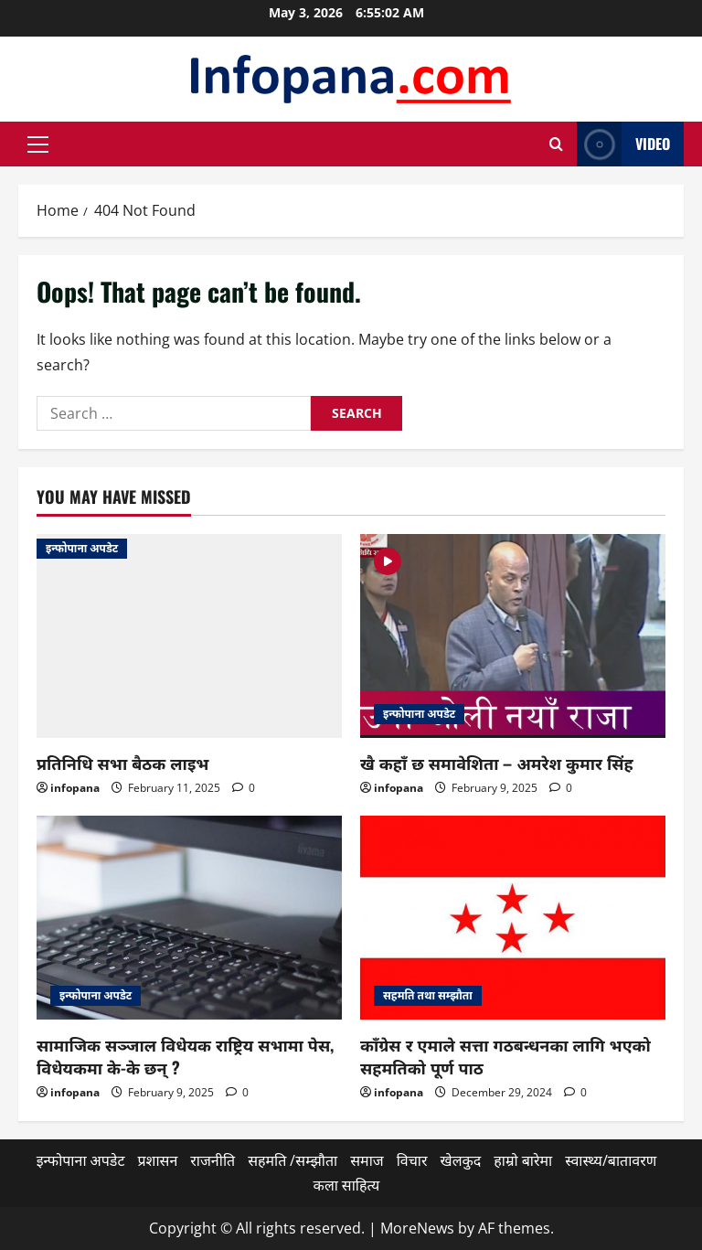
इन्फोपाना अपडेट (82, 548)
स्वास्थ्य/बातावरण (610, 1160)
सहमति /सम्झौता (292, 1160)
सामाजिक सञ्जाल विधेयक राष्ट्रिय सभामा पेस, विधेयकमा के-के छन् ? (185, 1055)
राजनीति (212, 1160)
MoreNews (417, 1228)
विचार (412, 1160)
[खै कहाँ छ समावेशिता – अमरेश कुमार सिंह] (512, 636)
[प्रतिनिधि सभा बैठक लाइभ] (189, 636)
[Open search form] (556, 144)
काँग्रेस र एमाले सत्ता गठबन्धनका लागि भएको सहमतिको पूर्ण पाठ (505, 1055)
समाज (366, 1160)
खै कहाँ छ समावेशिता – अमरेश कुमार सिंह (496, 763)
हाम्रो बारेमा (523, 1160)
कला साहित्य (347, 1185)
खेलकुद (461, 1160)
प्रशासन (157, 1160)
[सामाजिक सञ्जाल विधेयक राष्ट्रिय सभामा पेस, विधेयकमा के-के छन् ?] (189, 918)
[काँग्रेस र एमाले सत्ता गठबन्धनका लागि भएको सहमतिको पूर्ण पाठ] (512, 918)
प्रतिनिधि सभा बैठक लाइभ (122, 763)
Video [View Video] (623, 144)
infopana (75, 788)
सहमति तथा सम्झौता (428, 995)
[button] (38, 144)
